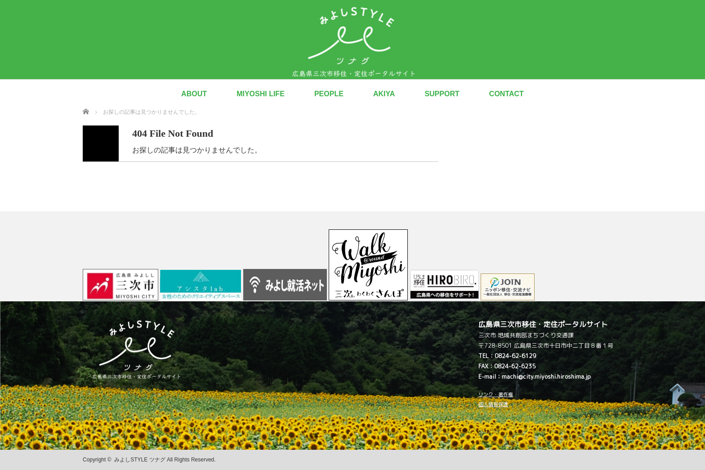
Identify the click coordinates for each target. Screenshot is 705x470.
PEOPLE (329, 94)
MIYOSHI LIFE (260, 94)
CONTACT (506, 94)
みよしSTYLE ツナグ (139, 460)
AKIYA (384, 94)
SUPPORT (441, 94)
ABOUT (194, 94)
